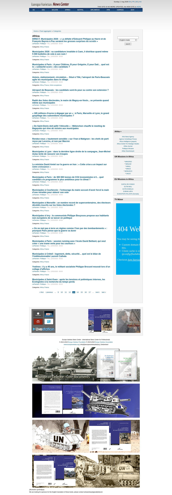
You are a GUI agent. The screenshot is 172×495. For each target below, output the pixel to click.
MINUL (128, 166)
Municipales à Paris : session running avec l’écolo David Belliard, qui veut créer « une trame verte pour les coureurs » (69, 242)
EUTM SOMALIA (128, 189)
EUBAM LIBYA (128, 191)
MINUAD (128, 164)
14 (78, 292)
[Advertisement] (86, 19)
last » (104, 292)
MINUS (128, 169)
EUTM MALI (128, 186)
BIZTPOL (80, 10)
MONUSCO (128, 171)
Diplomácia (95, 10)
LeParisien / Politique (39, 43)
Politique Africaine (128, 148)
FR (133, 2)
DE (137, 2)
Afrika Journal (128, 146)
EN (130, 2)
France (46, 47)
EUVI (132, 10)
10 (62, 292)
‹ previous (49, 292)
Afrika (67, 10)
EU (34, 10)
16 (86, 292)
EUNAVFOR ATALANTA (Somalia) (128, 194)
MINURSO (128, 162)
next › (98, 292)
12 (70, 292)
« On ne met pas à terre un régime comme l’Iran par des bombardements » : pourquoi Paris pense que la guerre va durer (69, 229)
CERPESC (120, 10)
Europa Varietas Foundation (77, 342)
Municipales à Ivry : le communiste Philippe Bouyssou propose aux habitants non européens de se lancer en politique (70, 216)
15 (82, 292)
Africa (42, 47)
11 (66, 292)
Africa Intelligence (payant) (127, 141)
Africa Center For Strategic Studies (128, 144)
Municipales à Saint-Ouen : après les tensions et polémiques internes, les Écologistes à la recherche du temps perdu (68, 280)
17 (90, 292)
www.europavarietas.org (71, 344)
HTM (108, 10)
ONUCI (128, 174)
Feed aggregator (45, 31)
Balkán (55, 10)
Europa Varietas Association (104, 342)
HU (140, 2)
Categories (57, 31)
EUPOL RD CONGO (128, 184)
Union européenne (56, 85)
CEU (43, 10)
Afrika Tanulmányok (128, 151)
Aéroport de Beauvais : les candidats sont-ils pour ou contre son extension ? (70, 90)
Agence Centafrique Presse (128, 139)
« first (41, 292)
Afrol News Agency (128, 137)
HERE (139, 7)
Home (36, 31)
